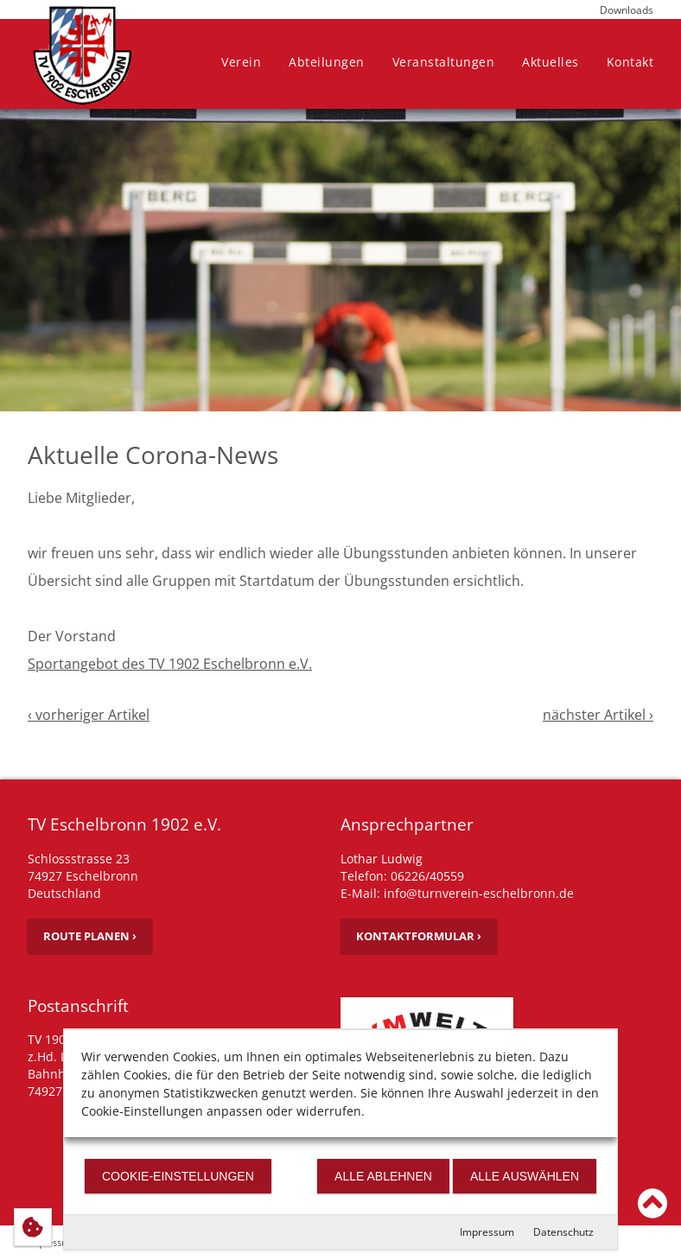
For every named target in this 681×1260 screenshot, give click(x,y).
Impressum (487, 1231)
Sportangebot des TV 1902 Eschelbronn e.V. (170, 663)
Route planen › (90, 936)
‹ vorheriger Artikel (89, 714)
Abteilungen (327, 62)
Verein (241, 62)
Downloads (626, 10)
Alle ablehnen (383, 1176)
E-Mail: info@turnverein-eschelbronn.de (457, 893)
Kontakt (630, 62)
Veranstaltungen (443, 62)
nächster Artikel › (598, 714)
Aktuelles (550, 62)
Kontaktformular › (418, 936)
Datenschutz (563, 1231)
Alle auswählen (524, 1176)
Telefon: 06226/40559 (402, 876)
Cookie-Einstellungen (178, 1176)
